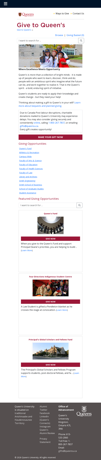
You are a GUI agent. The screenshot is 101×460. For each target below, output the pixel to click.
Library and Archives (28, 176)
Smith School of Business (30, 184)
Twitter (43, 409)
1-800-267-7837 (56, 122)
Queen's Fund (25, 148)
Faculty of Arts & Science (30, 160)
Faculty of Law (25, 172)
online (37, 122)
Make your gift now (50, 137)
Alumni (43, 406)
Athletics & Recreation (29, 152)
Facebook (45, 413)
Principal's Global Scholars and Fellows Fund (50, 339)
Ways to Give (62, 13)
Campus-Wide (25, 156)
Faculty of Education (28, 164)
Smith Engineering (27, 180)
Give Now (50, 238)
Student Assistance (27, 193)
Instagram (45, 426)
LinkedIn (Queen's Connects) (45, 420)
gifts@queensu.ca (29, 126)
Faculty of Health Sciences (31, 168)
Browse (59, 35)
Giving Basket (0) (75, 35)
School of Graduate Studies (31, 188)
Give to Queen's (24, 29)
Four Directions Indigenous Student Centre (50, 276)
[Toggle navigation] (5, 4)
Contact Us (78, 13)
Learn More (27, 250)
